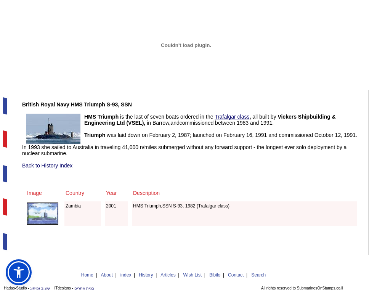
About (107, 275)
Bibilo (214, 275)
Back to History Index (47, 165)
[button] (19, 272)
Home (87, 275)
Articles (167, 275)
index (126, 275)
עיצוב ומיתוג (40, 288)
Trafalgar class (232, 117)
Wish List (192, 275)
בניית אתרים (84, 288)
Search (258, 275)
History (146, 275)
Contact (236, 275)
